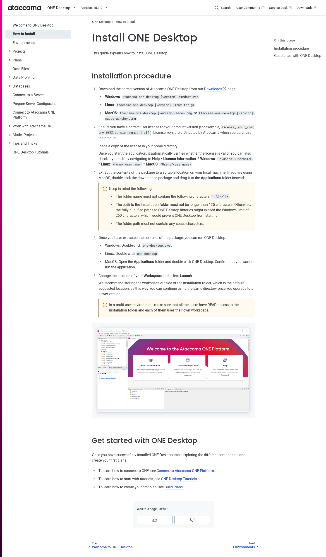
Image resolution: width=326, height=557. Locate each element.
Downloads (307, 8)
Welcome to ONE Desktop (33, 25)
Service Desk (280, 8)
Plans (17, 60)
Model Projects (24, 135)
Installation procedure (291, 48)
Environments (24, 43)
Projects (19, 51)
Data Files (21, 69)
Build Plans (174, 487)
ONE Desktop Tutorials (31, 152)
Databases (21, 86)
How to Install (24, 34)
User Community (250, 8)
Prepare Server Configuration (35, 104)
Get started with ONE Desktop (297, 56)
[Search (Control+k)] (222, 8)
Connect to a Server (28, 95)
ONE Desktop (101, 22)
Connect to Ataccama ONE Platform (34, 114)
